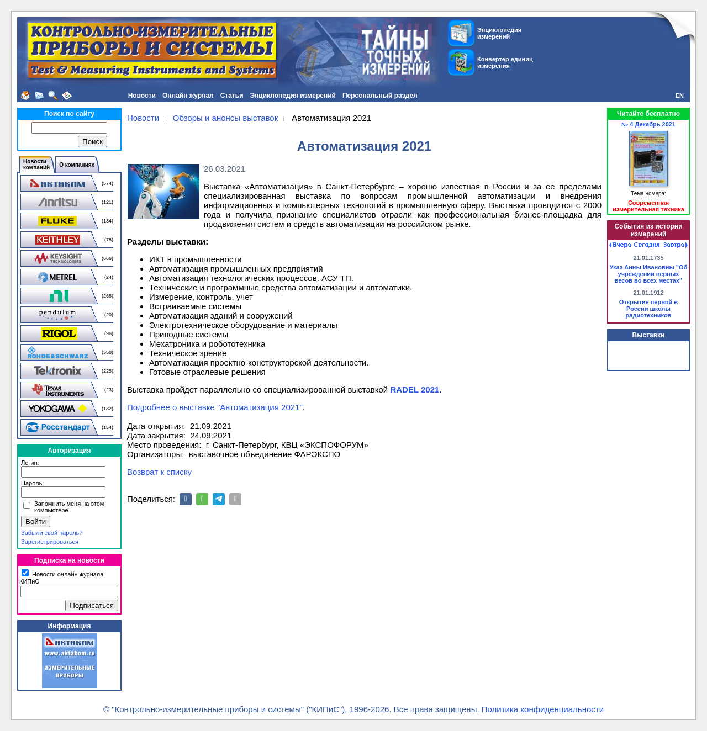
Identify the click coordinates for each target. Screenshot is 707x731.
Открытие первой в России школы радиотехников (648, 309)
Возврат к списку (159, 471)
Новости (142, 95)
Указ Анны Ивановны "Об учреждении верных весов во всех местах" (649, 274)
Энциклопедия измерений (293, 95)
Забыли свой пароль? (51, 532)
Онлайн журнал (188, 95)
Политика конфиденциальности (543, 709)
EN (680, 95)
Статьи (232, 95)
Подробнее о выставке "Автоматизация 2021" (215, 407)
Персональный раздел (380, 95)
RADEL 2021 (414, 389)
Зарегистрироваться (49, 541)
